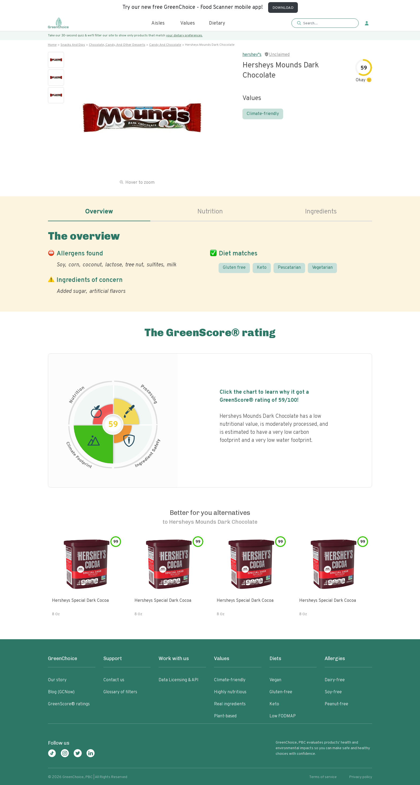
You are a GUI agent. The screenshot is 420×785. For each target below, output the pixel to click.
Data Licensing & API (178, 680)
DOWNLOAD (283, 8)
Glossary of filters (120, 692)
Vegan (275, 680)
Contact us (113, 680)
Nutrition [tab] (210, 212)
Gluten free (234, 267)
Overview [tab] (99, 212)
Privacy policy (360, 777)
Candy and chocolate (165, 45)
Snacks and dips (73, 45)
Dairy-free (335, 680)
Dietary (217, 23)
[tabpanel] (210, 261)
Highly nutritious (230, 692)
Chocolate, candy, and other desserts (117, 45)
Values (187, 23)
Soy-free (333, 692)
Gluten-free (280, 692)
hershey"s (251, 55)
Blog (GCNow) (61, 692)
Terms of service (323, 777)
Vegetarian (322, 267)
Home (52, 45)
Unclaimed (279, 55)
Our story (57, 680)
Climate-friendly (263, 114)
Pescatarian (289, 267)
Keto (262, 267)
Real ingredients (230, 704)
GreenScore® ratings (69, 704)
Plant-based (225, 716)
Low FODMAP (282, 716)
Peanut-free (336, 704)
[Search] (327, 23)
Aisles (158, 23)
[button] (325, 23)
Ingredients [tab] (321, 212)
